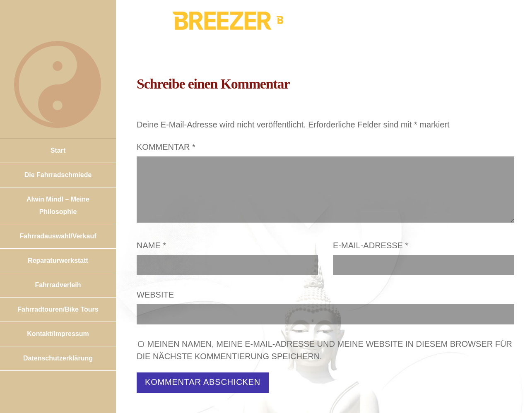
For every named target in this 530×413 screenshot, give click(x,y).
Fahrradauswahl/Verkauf (58, 236)
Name (151, 245)
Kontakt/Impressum (58, 333)
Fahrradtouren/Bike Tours (57, 309)
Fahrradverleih (58, 284)
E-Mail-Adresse (370, 245)
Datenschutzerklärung (58, 358)
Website (155, 294)
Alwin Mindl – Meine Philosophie (57, 205)
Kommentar (166, 146)
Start (58, 150)
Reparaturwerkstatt (58, 260)
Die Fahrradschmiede (58, 174)
